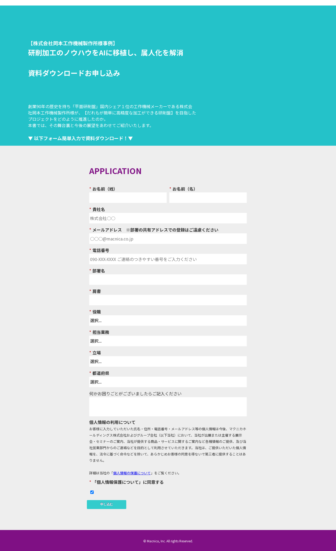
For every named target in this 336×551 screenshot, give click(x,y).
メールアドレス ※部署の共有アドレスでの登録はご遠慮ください (153, 229)
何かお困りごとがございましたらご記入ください (135, 393)
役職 (95, 311)
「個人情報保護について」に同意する (126, 482)
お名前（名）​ (183, 188)
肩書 (95, 291)
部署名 (97, 270)
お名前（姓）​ (103, 188)
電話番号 (99, 250)
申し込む (106, 504)
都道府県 (99, 373)
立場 (95, 352)
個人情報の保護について (132, 472)
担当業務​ (99, 332)
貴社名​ (97, 209)
